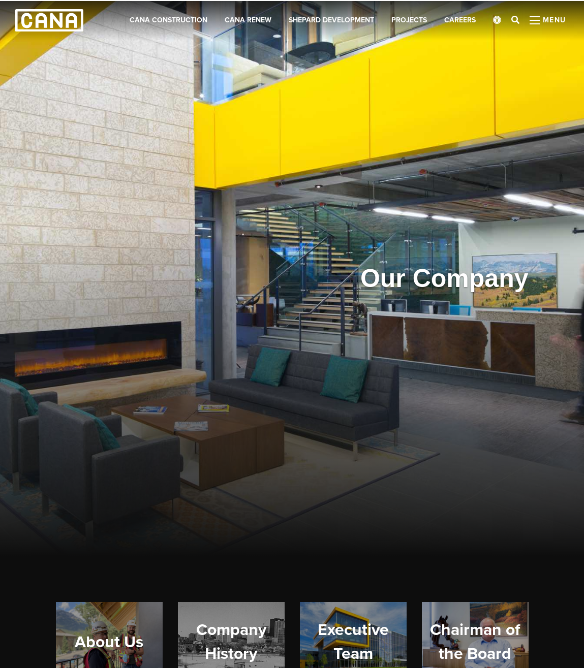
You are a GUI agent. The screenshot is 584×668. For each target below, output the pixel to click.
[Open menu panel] (548, 20)
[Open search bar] (515, 20)
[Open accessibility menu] (497, 20)
